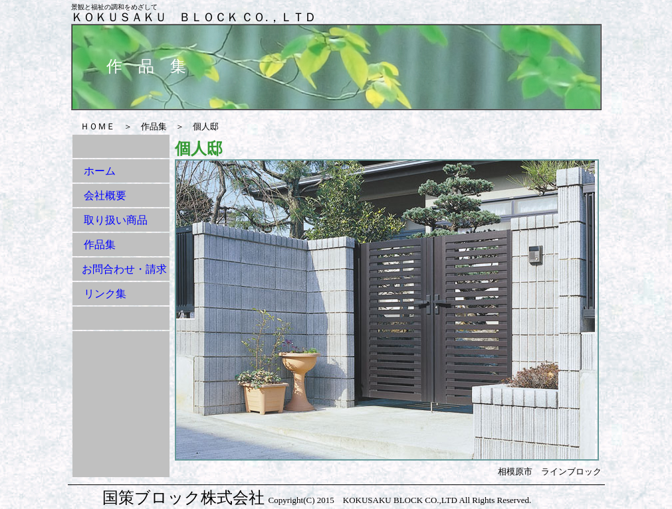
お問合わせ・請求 (124, 269)
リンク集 (105, 293)
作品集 (100, 244)
